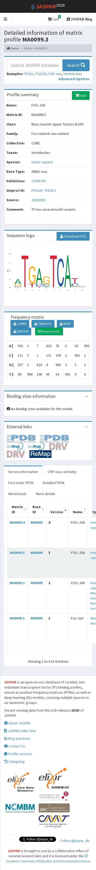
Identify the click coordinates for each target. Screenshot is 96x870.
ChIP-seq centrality (62, 471)
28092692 (38, 200)
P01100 (37, 190)
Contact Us (14, 746)
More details (45, 493)
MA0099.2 (17, 583)
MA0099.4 (17, 522)
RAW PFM (20, 331)
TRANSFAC (43, 324)
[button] (5, 19)
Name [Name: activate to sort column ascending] (77, 512)
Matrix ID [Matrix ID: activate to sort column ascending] (17, 509)
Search (76, 65)
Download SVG (73, 236)
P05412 (51, 190)
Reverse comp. (49, 331)
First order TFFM (20, 482)
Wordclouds (17, 493)
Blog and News (17, 738)
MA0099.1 (17, 618)
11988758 (38, 181)
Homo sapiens (42, 162)
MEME (65, 324)
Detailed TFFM (53, 482)
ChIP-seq (55, 73)
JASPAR (19, 324)
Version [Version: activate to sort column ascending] (56, 512)
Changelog (14, 761)
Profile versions (18, 753)
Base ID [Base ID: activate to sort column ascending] (37, 509)
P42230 (40, 73)
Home (13, 48)
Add (80, 95)
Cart (54, 18)
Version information (23, 471)
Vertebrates (72, 73)
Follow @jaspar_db (75, 840)
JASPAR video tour (20, 730)
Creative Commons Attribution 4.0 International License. (48, 858)
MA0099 (36, 522)
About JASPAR (17, 723)
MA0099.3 (17, 552)
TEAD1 (29, 73)
